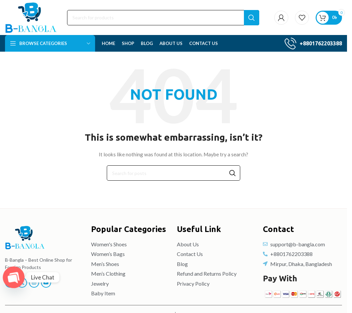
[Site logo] (31, 17)
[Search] (163, 17)
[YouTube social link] (46, 283)
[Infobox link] (313, 43)
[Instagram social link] (34, 283)
